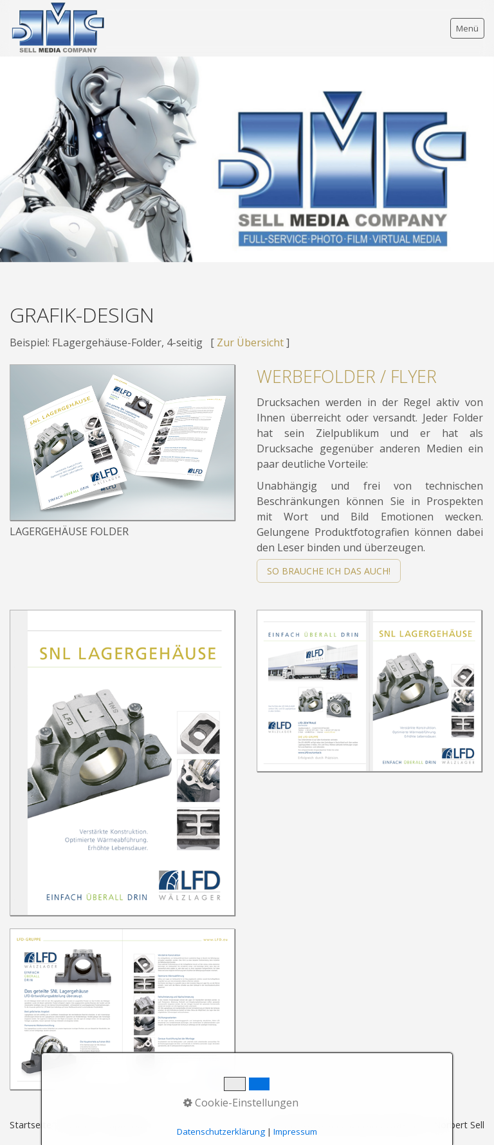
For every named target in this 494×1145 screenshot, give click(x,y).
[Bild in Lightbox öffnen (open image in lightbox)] (122, 442)
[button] (329, 571)
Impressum (127, 1125)
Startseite (30, 1125)
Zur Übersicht (250, 342)
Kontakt (77, 1125)
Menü (467, 28)
